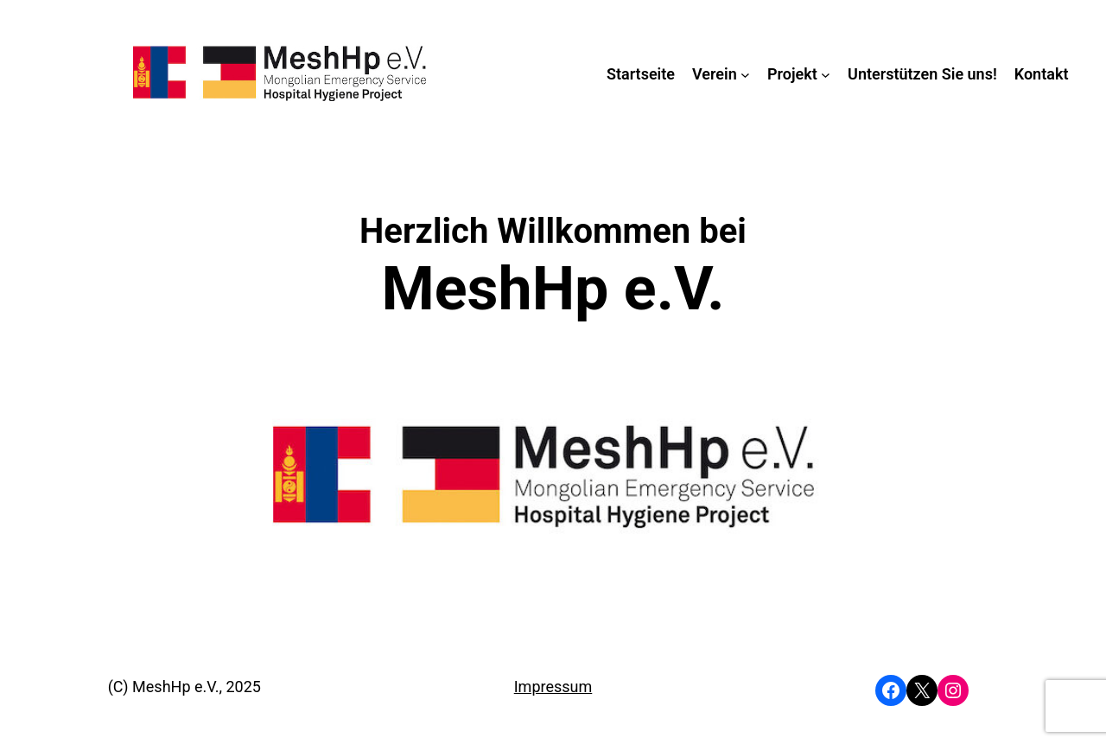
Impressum (553, 686)
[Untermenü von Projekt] (825, 74)
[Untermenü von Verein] (745, 74)
